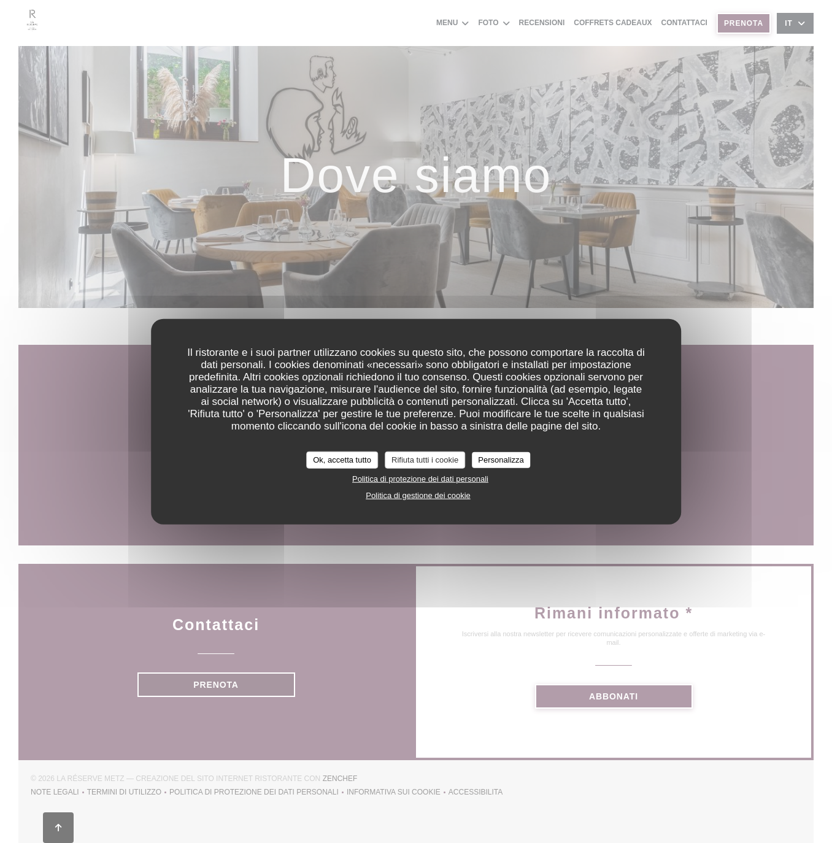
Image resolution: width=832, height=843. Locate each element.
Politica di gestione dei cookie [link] (418, 494)
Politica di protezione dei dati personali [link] (420, 478)
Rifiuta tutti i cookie (424, 459)
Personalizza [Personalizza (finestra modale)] (500, 459)
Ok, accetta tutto (342, 459)
